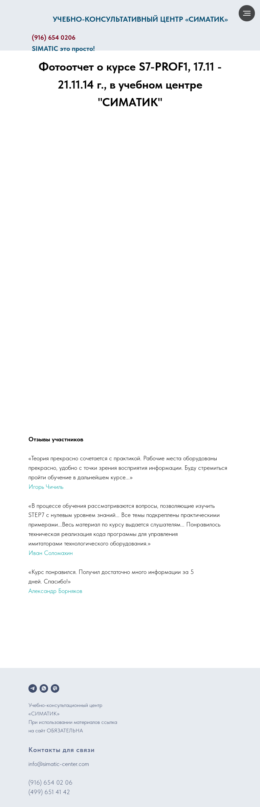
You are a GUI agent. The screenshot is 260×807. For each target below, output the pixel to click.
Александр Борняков (55, 590)
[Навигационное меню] (247, 13)
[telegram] (32, 688)
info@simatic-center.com (58, 763)
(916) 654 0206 (53, 37)
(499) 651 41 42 (49, 791)
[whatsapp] (44, 688)
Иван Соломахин (50, 552)
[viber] (55, 688)
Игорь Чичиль (45, 486)
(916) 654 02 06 (50, 782)
